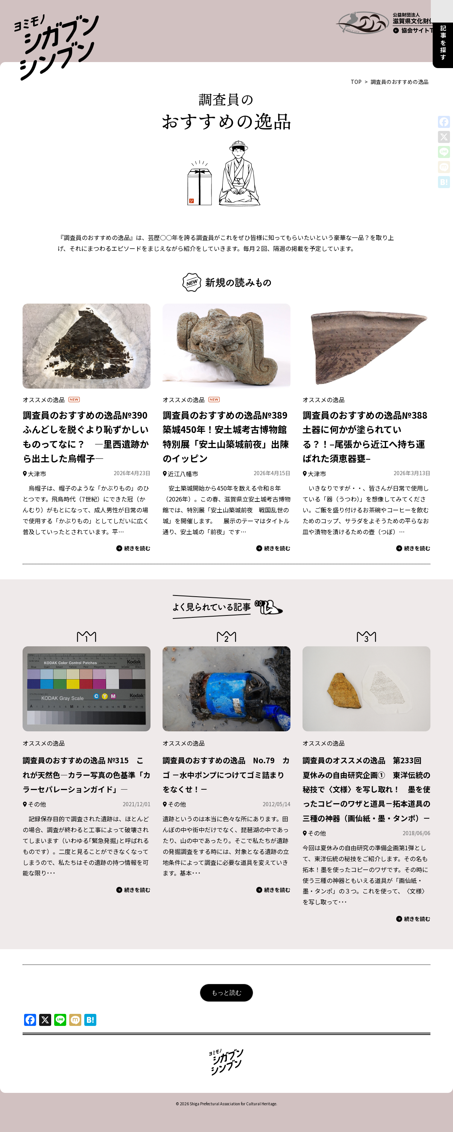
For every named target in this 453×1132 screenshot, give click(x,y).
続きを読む (133, 529)
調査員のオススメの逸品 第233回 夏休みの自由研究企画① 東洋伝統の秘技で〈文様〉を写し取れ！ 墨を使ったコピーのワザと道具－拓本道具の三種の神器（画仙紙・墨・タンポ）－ (366, 784)
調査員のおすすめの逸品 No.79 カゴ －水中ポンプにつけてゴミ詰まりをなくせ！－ (226, 755)
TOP (356, 63)
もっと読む (226, 1002)
